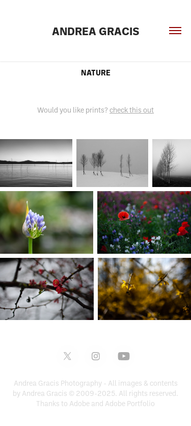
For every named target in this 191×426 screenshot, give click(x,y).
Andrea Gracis (96, 30)
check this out (132, 109)
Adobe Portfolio (130, 403)
